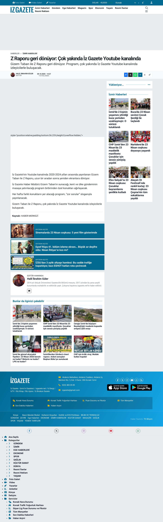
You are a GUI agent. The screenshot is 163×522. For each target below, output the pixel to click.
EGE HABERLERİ (19, 450)
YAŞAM (20, 421)
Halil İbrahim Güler (37, 278)
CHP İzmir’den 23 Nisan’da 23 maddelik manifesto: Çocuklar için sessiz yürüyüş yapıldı (57, 326)
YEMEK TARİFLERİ (32, 421)
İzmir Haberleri (42, 8)
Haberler (15, 53)
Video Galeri (35, 3)
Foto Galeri (19, 3)
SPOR (13, 421)
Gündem (56, 8)
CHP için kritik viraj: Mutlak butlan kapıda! (86, 355)
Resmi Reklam (42, 11)
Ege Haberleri (69, 8)
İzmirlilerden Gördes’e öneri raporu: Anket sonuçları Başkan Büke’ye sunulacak (56, 356)
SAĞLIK (96, 418)
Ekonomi (99, 8)
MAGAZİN (87, 418)
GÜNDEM (15, 418)
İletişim (10, 495)
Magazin (82, 8)
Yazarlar (51, 3)
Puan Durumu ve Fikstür (94, 400)
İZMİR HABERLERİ (30, 53)
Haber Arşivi (54, 406)
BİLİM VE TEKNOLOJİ (90, 415)
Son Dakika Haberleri (23, 406)
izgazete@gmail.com (71, 390)
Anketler (10, 489)
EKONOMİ (45, 418)
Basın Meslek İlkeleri (31, 415)
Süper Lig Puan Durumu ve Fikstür (27, 508)
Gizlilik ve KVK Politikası (69, 415)
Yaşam (109, 8)
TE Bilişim (148, 419)
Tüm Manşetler (125, 400)
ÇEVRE (23, 418)
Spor (91, 8)
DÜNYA (15, 466)
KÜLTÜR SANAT (74, 418)
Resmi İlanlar (121, 8)
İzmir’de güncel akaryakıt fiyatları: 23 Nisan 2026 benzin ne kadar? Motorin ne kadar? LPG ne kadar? (27, 358)
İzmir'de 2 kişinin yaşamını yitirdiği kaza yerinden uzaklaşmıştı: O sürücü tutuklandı (25, 327)
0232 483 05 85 (68, 385)
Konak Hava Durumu (23, 400)
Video (9, 482)
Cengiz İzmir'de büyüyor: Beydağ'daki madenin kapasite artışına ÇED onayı (88, 326)
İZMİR (14, 447)
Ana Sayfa (11, 437)
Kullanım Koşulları (49, 415)
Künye (14, 415)
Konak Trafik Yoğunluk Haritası (62, 400)
